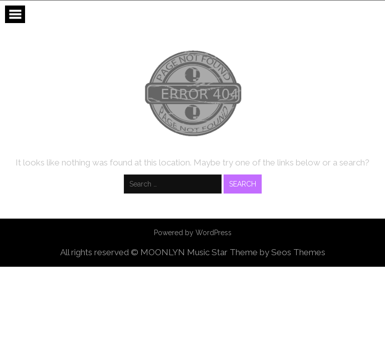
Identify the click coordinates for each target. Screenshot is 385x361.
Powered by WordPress (193, 233)
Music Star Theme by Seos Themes (256, 252)
